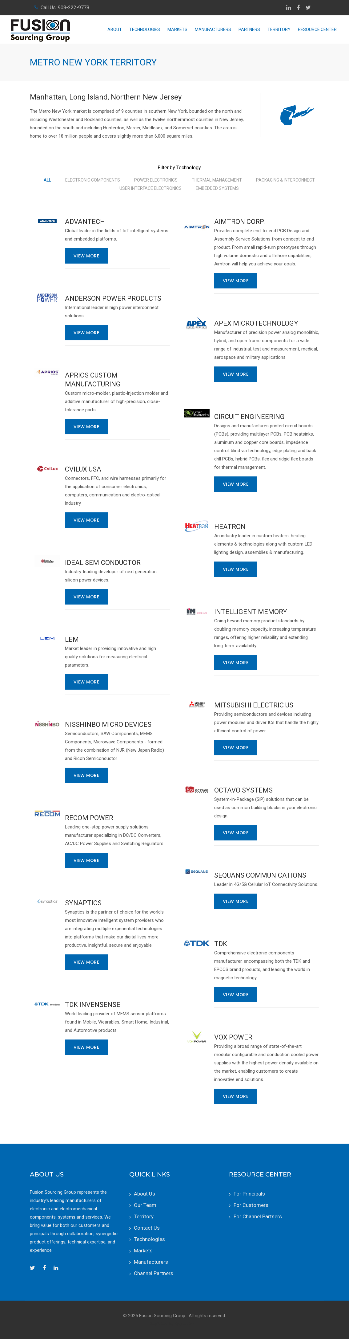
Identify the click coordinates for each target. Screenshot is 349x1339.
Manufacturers (213, 29)
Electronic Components (92, 180)
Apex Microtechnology (256, 323)
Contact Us (147, 1228)
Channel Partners (153, 1273)
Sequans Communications (260, 875)
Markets (177, 29)
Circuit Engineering (249, 417)
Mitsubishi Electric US (253, 705)
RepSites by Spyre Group (174, 1324)
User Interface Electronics (150, 188)
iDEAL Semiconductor (103, 562)
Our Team (145, 1205)
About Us (144, 1194)
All (47, 180)
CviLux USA (83, 469)
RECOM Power (89, 818)
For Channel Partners (258, 1216)
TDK (220, 944)
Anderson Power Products (113, 298)
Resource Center (317, 29)
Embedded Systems (217, 188)
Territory (279, 29)
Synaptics (83, 903)
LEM (72, 639)
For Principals (249, 1194)
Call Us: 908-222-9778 (65, 7)
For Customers (251, 1205)
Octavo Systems (243, 790)
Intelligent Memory (250, 612)
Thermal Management (217, 180)
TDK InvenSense (92, 1004)
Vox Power (233, 1037)
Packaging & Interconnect (285, 180)
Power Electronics (156, 180)
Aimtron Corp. (239, 221)
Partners (249, 29)
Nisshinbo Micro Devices (108, 724)
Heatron (230, 527)
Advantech (85, 221)
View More (86, 256)
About (114, 29)
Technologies (144, 29)
